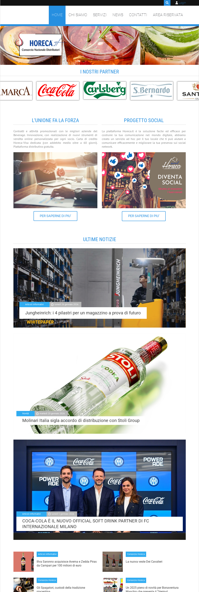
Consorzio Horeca (136, 554)
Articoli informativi (34, 304)
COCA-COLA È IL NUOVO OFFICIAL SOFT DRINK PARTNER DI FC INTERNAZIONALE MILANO (85, 523)
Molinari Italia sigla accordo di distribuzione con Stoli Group (81, 420)
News (117, 15)
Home (57, 15)
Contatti (138, 15)
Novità (25, 413)
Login (182, 3)
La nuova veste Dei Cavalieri (144, 561)
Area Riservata (168, 15)
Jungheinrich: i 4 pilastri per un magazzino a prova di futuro (83, 312)
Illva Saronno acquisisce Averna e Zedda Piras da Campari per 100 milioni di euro (67, 563)
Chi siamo (77, 15)
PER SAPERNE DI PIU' (55, 216)
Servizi (100, 15)
